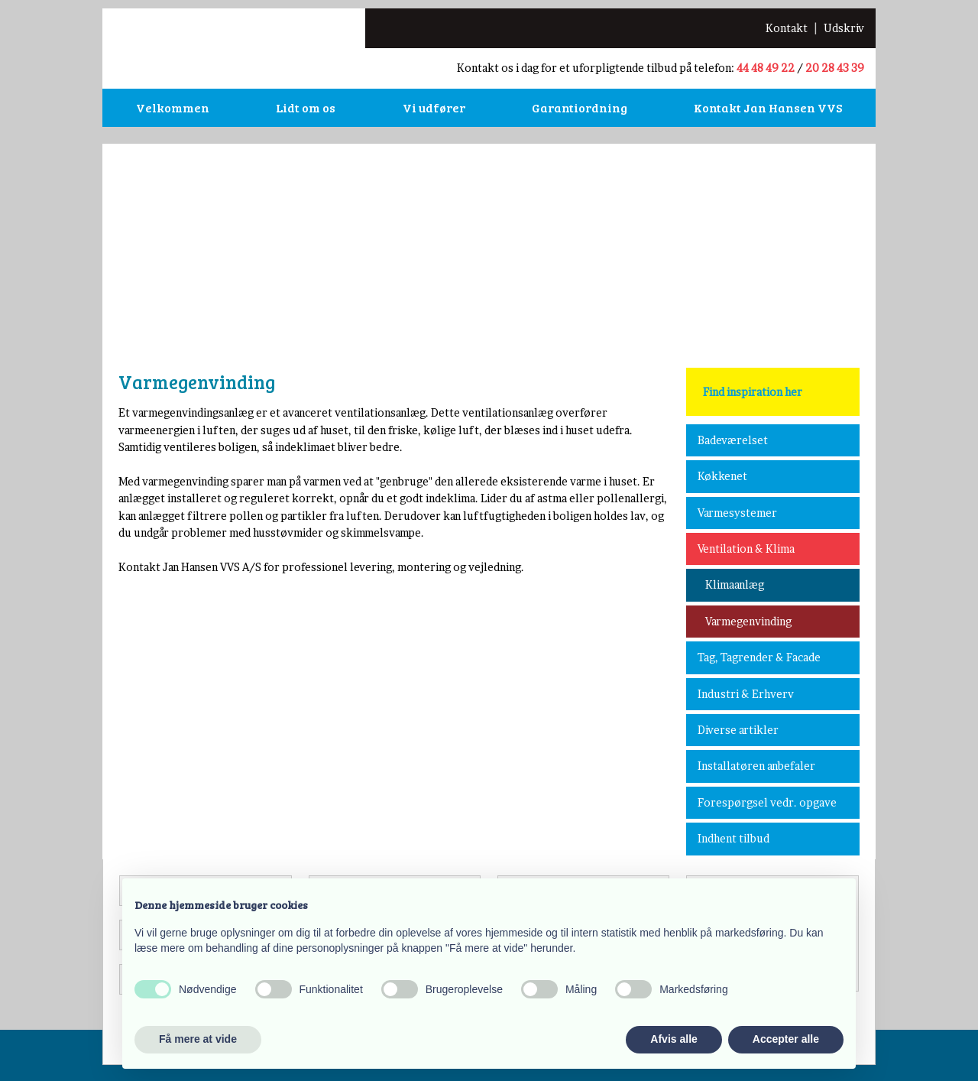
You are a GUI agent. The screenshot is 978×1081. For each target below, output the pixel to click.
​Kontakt (787, 27)
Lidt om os (305, 107)
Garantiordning (579, 107)
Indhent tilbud (733, 838)
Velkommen (172, 107)
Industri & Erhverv (746, 693)
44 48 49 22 (766, 67)
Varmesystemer (737, 512)
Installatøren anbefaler (756, 765)
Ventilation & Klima (746, 548)
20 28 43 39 (834, 67)
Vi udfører (434, 107)
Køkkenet (722, 475)
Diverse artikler (738, 729)
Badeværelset (733, 439)
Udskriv (844, 27)
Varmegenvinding (748, 621)
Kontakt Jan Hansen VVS (768, 107)
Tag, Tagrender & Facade (759, 657)
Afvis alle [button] (673, 1039)
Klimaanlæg (734, 584)
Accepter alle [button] (786, 1039)
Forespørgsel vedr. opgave (767, 802)
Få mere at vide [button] (198, 1039)
